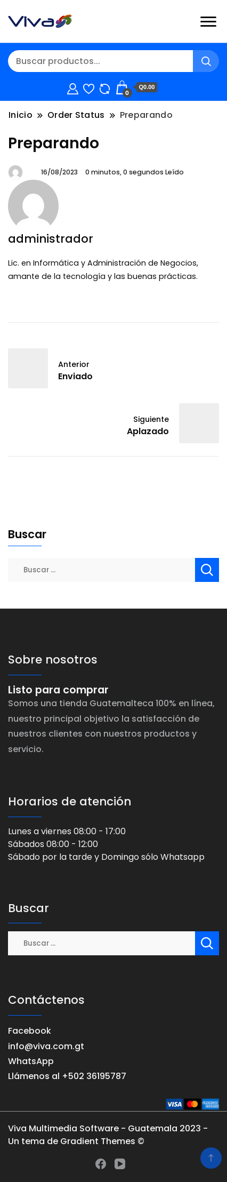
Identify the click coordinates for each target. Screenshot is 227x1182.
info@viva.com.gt (46, 1046)
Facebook (29, 1031)
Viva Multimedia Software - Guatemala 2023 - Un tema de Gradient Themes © (108, 1134)
